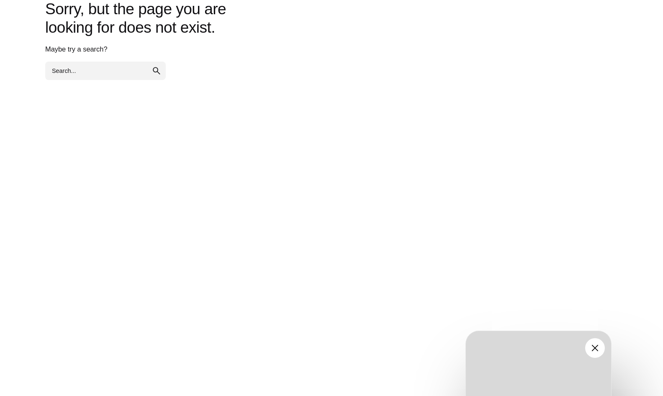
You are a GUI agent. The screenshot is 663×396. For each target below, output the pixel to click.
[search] (156, 71)
